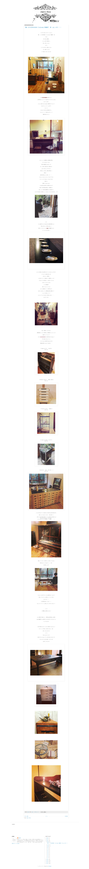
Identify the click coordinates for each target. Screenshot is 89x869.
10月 (48, 846)
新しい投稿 (26, 816)
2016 (47, 840)
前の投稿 (66, 816)
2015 (47, 859)
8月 (48, 847)
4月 (48, 853)
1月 (48, 857)
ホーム (47, 816)
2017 (47, 839)
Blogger (50, 866)
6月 (48, 850)
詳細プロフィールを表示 (15, 843)
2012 (47, 863)
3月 (48, 854)
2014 (47, 860)
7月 (48, 849)
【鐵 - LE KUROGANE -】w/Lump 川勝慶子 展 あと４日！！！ (42, 27)
